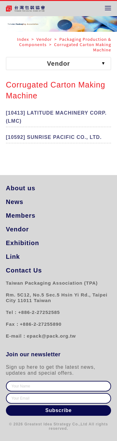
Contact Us (24, 270)
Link (13, 256)
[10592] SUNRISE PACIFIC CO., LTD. (54, 137)
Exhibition (22, 242)
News (14, 201)
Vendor (17, 229)
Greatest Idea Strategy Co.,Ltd (55, 424)
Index (23, 39)
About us (21, 188)
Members (21, 215)
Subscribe (58, 410)
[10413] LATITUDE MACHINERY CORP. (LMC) (56, 117)
